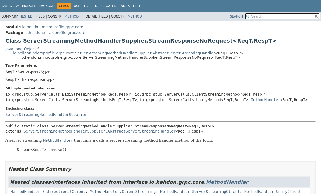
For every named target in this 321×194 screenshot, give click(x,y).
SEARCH (236, 16)
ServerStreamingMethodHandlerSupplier (46, 114)
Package (46, 6)
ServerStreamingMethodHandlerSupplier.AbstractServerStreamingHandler (99, 131)
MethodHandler (265, 100)
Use (77, 6)
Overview (10, 6)
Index (125, 6)
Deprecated (106, 6)
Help (137, 6)
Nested (25, 16)
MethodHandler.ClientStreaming (123, 191)
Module (29, 6)
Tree (87, 6)
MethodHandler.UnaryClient (272, 191)
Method (72, 16)
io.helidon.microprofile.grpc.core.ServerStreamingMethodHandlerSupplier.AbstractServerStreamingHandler (114, 53)
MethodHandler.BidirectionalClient (48, 191)
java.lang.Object (20, 49)
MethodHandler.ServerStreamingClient (200, 191)
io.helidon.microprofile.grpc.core (52, 27)
